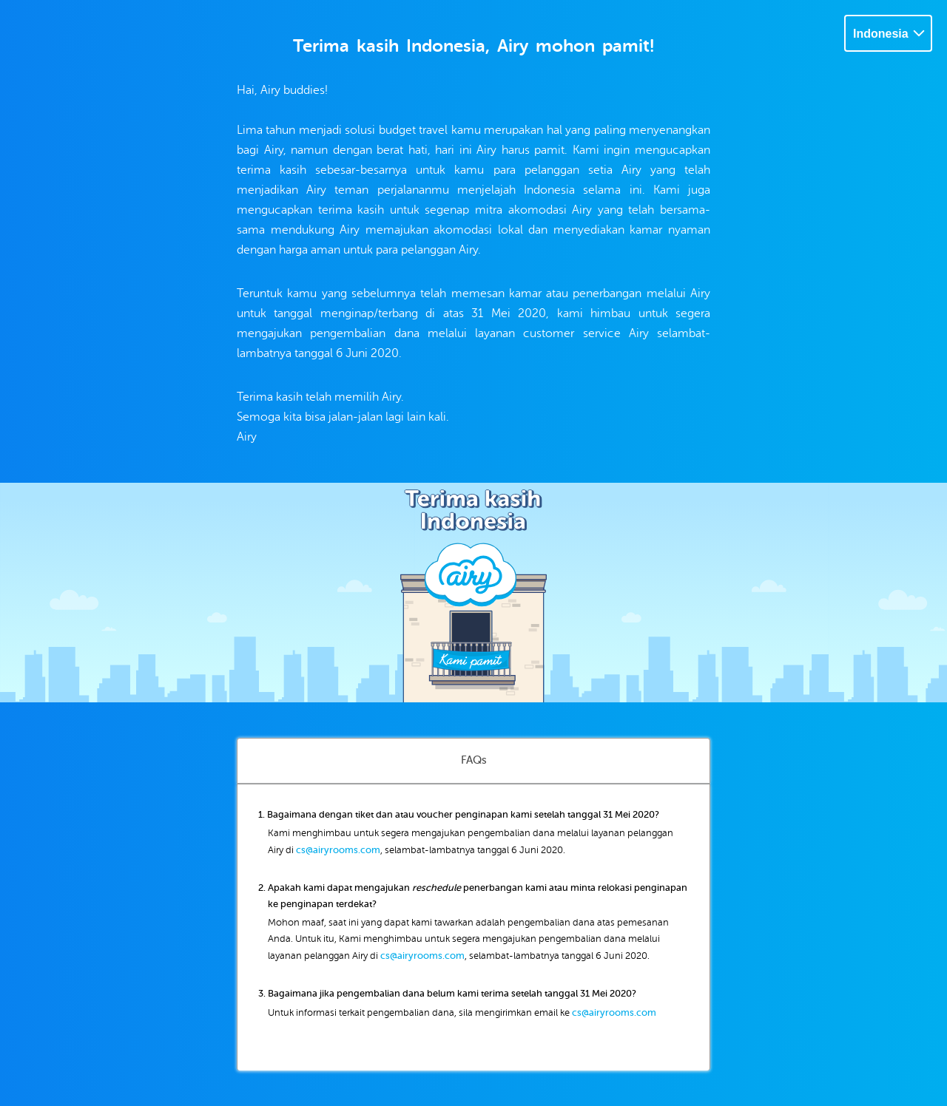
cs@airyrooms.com (338, 849)
